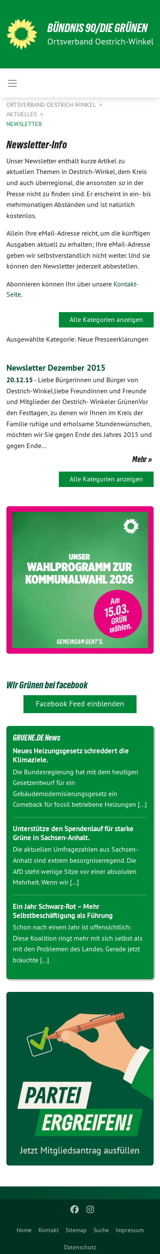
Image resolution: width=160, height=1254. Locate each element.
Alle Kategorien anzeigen (106, 319)
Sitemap (76, 1230)
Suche (101, 1230)
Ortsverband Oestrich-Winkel (51, 105)
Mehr (139, 459)
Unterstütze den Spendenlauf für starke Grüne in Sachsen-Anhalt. (73, 833)
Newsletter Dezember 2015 (55, 367)
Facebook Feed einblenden (80, 703)
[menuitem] (24, 1228)
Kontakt (48, 1230)
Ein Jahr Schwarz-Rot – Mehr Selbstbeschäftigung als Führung (63, 911)
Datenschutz (80, 1247)
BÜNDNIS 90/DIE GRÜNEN (97, 28)
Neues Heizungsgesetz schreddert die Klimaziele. (71, 755)
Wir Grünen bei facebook (46, 685)
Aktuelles (22, 114)
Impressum (130, 1230)
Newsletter (24, 124)
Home (24, 1230)
